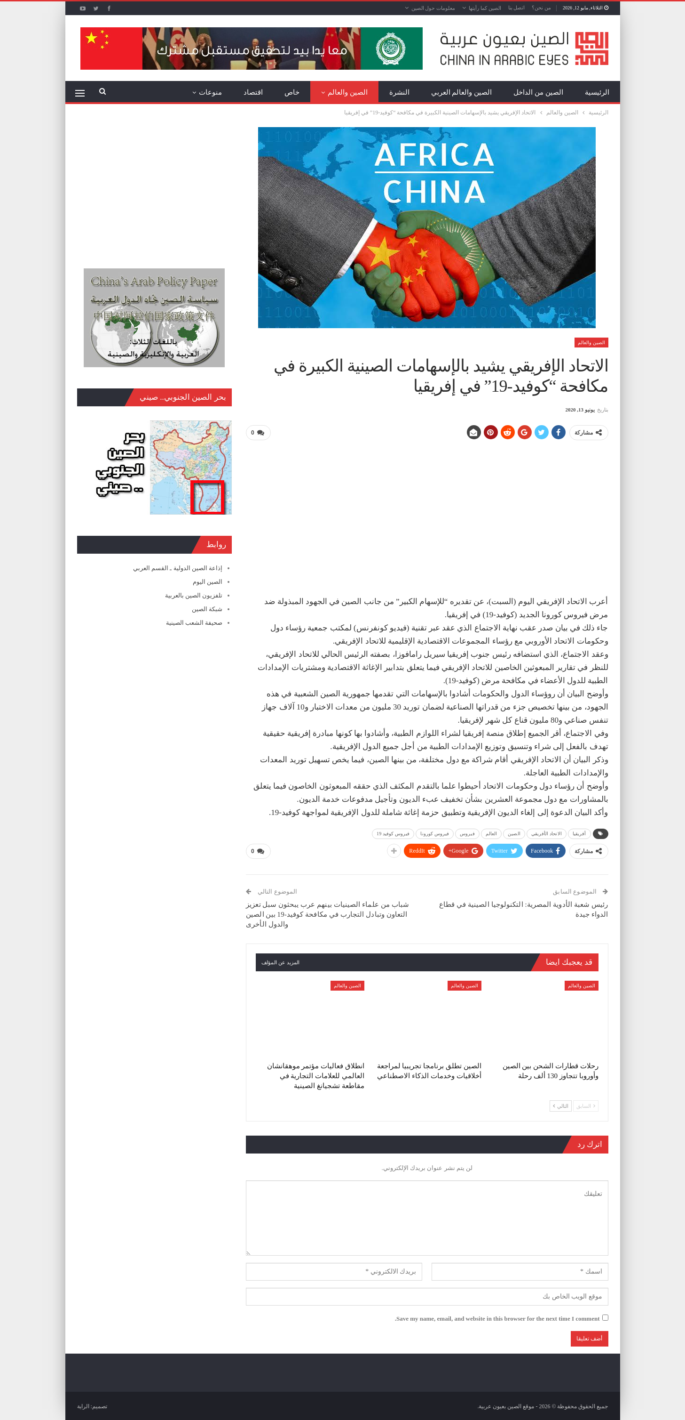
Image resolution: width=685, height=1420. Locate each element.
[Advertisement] (427, 514)
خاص (291, 92)
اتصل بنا (516, 7)
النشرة (399, 92)
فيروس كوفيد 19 (393, 833)
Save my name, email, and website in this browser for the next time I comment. (497, 1317)
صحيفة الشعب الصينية (194, 622)
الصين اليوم (207, 581)
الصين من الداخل (538, 92)
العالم (491, 833)
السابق (585, 1105)
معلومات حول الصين (433, 8)
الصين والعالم (348, 92)
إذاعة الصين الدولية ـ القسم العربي (177, 568)
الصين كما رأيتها (485, 8)
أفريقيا (579, 833)
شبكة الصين (207, 609)
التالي (560, 1105)
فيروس (467, 833)
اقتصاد (253, 92)
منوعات (210, 92)
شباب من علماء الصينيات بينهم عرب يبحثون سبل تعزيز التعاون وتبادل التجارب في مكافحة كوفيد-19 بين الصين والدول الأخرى (327, 913)
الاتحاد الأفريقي (546, 833)
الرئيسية (597, 92)
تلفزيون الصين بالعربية (194, 595)
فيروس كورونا (434, 833)
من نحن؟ (541, 7)
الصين (514, 833)
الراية (83, 1405)
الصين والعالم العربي (461, 92)
